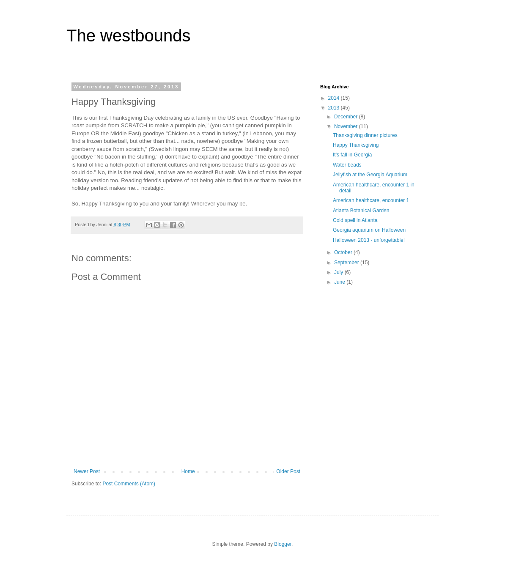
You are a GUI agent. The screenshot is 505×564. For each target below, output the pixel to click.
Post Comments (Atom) (128, 484)
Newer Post (87, 471)
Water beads (347, 165)
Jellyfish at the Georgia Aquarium (370, 175)
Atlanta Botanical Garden (361, 211)
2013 (334, 108)
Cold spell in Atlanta (355, 220)
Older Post (288, 471)
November (346, 126)
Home (188, 471)
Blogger (282, 544)
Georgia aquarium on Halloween (369, 230)
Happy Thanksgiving (356, 145)
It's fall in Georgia (352, 155)
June (340, 282)
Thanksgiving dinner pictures (365, 135)
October (344, 252)
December (346, 117)
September (347, 263)
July (339, 272)
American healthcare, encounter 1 (371, 200)
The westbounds (128, 35)
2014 (334, 98)
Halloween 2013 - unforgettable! (369, 240)
